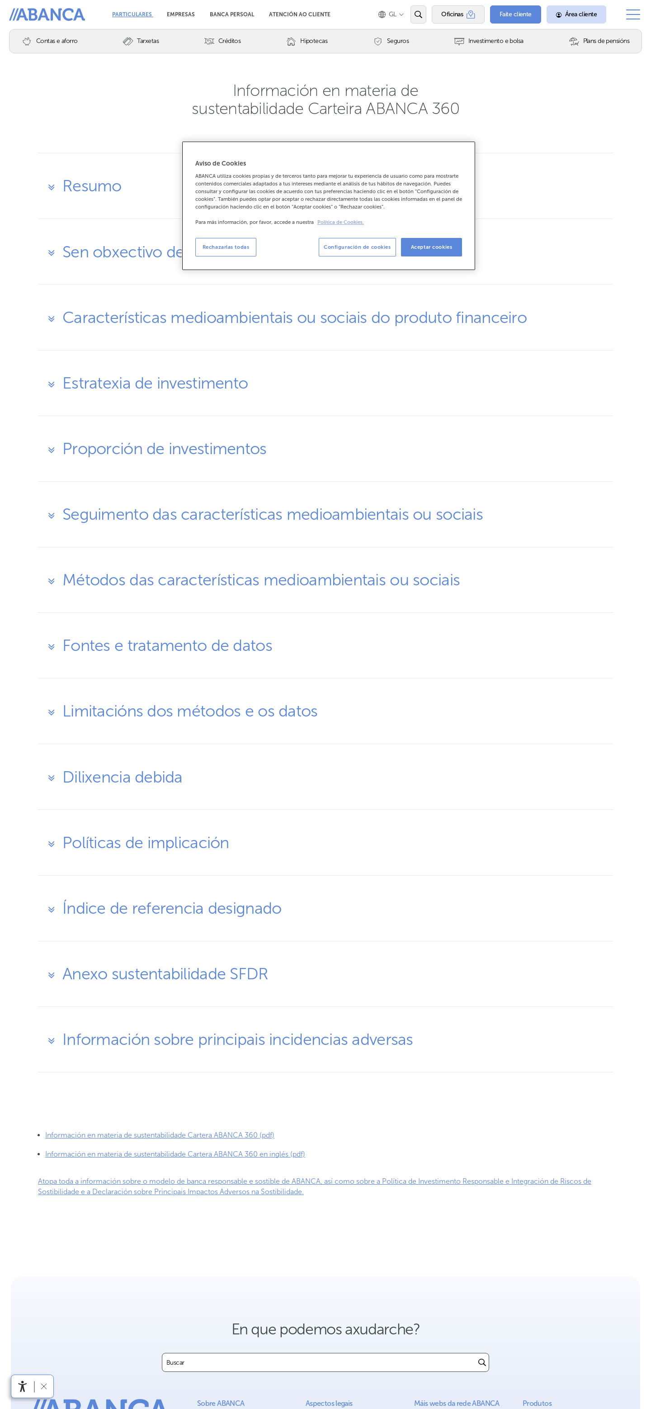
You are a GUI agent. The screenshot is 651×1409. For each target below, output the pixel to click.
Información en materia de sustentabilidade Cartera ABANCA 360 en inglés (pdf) (175, 1154)
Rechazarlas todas (226, 247)
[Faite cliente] (515, 14)
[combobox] (319, 1362)
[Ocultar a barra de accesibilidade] (44, 1386)
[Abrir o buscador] (418, 14)
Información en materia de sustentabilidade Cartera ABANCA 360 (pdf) (159, 1135)
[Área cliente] (576, 14)
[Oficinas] (458, 14)
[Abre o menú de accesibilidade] (22, 1386)
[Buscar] (482, 1362)
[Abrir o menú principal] (633, 14)
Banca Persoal (232, 14)
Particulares (132, 14)
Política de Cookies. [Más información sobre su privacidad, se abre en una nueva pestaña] (340, 222)
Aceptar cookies (432, 247)
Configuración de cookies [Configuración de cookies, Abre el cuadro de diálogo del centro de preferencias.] (357, 247)
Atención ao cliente (299, 14)
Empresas (181, 14)
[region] (329, 206)
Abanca (23, 13)
